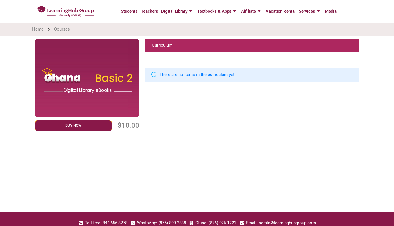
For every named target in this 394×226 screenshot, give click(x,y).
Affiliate (250, 11)
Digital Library (177, 11)
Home (38, 29)
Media (329, 11)
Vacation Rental (280, 11)
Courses (62, 29)
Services (308, 11)
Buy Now (73, 125)
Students (130, 11)
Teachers (150, 11)
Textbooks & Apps (216, 11)
